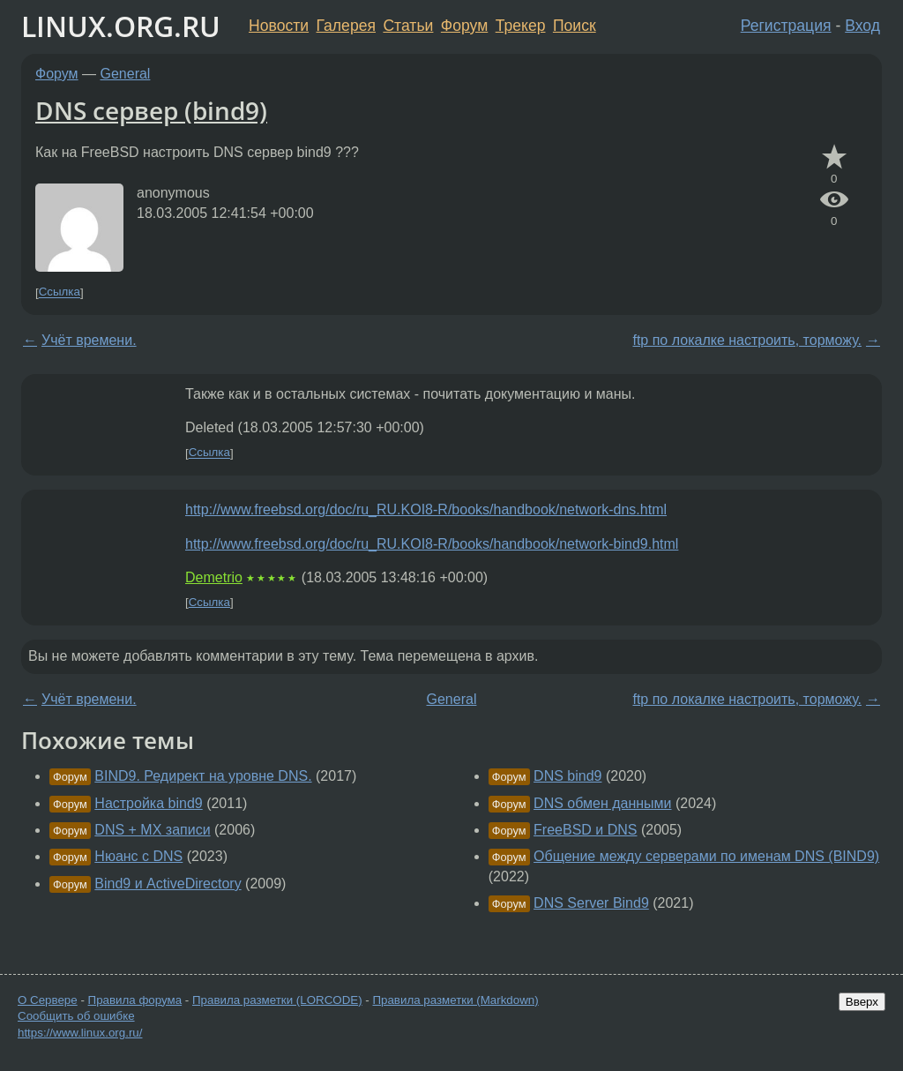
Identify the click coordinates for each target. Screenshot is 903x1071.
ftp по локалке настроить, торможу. (747, 340)
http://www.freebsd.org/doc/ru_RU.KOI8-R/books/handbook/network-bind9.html (431, 543)
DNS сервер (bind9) (151, 110)
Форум (464, 25)
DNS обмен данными (602, 803)
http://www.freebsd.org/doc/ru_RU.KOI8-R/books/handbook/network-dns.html (426, 509)
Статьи (408, 25)
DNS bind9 (567, 775)
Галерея (346, 25)
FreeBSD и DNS (585, 829)
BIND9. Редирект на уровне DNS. (202, 775)
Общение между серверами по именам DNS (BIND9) (706, 856)
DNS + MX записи (152, 829)
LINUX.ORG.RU (120, 26)
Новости (279, 25)
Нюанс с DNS (138, 856)
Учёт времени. (89, 340)
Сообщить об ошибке (76, 1015)
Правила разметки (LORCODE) (277, 1000)
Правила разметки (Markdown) (455, 1000)
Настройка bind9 (148, 803)
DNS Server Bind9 (591, 902)
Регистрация (786, 25)
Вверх (862, 1001)
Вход (862, 25)
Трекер (521, 25)
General (126, 73)
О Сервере (48, 1000)
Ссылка (59, 292)
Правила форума (135, 1000)
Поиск (574, 25)
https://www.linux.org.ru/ (80, 1032)
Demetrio (214, 577)
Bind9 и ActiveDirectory (167, 883)
